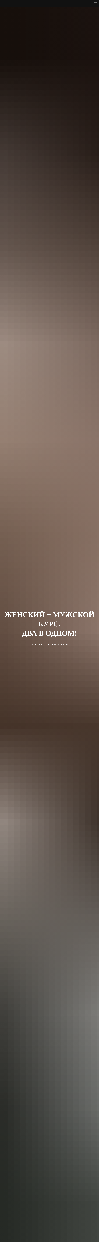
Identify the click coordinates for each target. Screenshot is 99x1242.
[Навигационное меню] (95, 3)
